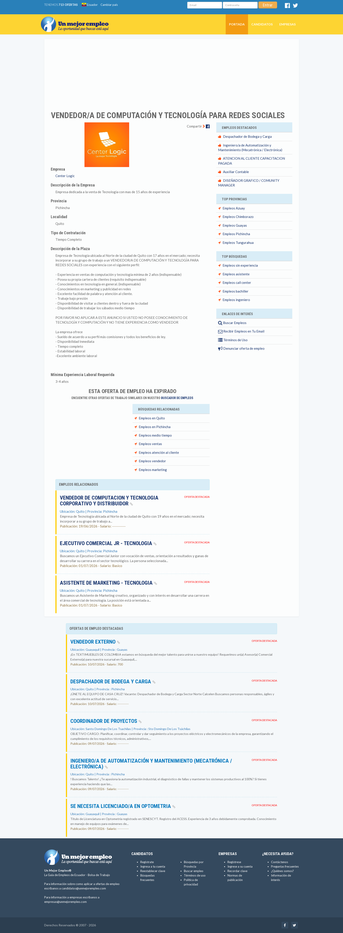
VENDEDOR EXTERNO (95, 642)
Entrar (268, 5)
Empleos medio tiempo (155, 435)
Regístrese (234, 862)
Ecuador (90, 4)
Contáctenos (279, 862)
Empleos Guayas (235, 225)
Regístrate (147, 862)
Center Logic (65, 176)
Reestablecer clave (152, 871)
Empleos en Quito (152, 418)
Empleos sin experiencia (240, 265)
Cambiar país (109, 4)
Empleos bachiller (235, 291)
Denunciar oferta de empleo (241, 348)
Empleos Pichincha (236, 234)
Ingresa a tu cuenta (152, 866)
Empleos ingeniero (236, 300)
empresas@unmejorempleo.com (65, 902)
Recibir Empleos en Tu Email (241, 331)
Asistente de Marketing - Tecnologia (108, 583)
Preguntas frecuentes (285, 866)
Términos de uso (195, 875)
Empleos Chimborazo (238, 217)
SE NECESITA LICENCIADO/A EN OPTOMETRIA (122, 806)
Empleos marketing (153, 470)
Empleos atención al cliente (159, 452)
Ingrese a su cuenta (240, 866)
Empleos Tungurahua (238, 243)
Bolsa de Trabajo (99, 875)
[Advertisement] (171, 72)
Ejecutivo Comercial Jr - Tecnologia (108, 543)
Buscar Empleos (232, 323)
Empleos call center (237, 282)
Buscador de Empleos (177, 398)
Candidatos (262, 24)
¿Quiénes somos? (282, 871)
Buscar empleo (193, 871)
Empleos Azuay (234, 208)
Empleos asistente (236, 274)
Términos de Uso (233, 340)
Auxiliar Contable (236, 172)
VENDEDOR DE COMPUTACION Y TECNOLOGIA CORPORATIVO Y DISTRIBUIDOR (109, 501)
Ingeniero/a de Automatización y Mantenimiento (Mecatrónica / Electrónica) (151, 764)
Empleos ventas (150, 444)
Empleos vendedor (152, 461)
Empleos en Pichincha (154, 427)
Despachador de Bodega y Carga (247, 136)
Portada (237, 24)
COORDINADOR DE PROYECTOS (106, 721)
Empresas (287, 24)
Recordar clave (237, 871)
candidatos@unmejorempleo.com (83, 888)
